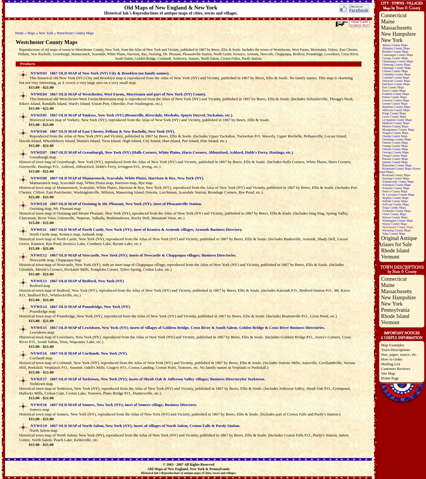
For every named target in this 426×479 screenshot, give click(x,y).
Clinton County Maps (395, 71)
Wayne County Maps (394, 223)
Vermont (390, 257)
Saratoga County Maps (395, 178)
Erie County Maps (393, 87)
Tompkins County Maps (396, 210)
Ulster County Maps (394, 214)
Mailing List (390, 364)
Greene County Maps (395, 103)
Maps (31, 33)
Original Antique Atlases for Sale (397, 241)
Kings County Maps (394, 113)
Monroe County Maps (395, 126)
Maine (388, 22)
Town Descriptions (395, 350)
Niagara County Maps (395, 132)
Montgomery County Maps (398, 129)
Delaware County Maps (396, 80)
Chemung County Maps (396, 64)
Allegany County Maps (396, 48)
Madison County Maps (395, 123)
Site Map (388, 373)
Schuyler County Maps (395, 188)
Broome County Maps (395, 51)
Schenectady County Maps (398, 181)
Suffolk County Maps (395, 201)
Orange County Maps (395, 145)
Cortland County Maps (395, 77)
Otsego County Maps (394, 155)
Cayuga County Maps (395, 58)
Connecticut (394, 15)
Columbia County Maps (396, 74)
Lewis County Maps (394, 116)
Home (19, 33)
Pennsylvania (395, 310)
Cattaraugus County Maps (397, 54)
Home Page (390, 378)
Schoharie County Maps (396, 184)
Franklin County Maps (395, 93)
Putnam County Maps (395, 158)
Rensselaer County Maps (397, 165)
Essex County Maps (394, 90)
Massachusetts (396, 28)
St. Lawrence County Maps (398, 194)
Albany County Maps (395, 45)
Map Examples (392, 345)
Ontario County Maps (395, 142)
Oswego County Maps (395, 152)
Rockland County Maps (396, 175)
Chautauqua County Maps (397, 61)
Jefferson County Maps (396, 110)
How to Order (391, 359)
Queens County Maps (395, 162)
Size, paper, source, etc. (399, 354)
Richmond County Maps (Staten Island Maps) (399, 170)
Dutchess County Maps (396, 84)
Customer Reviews (395, 368)
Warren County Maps (395, 217)
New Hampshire (398, 34)
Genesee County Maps (395, 100)
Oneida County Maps (395, 136)
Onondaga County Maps (396, 139)
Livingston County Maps (397, 119)
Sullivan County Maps (395, 204)
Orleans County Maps (395, 149)
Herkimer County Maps (396, 106)
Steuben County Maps (395, 197)
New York (46, 33)
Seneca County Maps (394, 191)
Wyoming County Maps (396, 230)
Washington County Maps (397, 220)
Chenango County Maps (396, 67)
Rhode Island (395, 251)
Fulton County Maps (394, 97)
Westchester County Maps (75, 33)
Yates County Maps (393, 233)
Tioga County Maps (394, 207)
